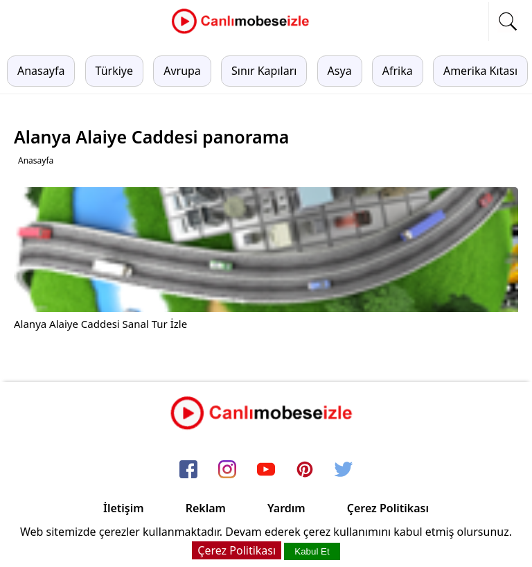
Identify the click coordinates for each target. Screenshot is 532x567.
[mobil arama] (507, 21)
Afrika (397, 70)
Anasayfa (40, 70)
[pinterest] (305, 470)
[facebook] (188, 470)
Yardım (286, 508)
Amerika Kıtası (480, 70)
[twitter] (344, 470)
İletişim (123, 508)
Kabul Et (311, 551)
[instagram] (227, 470)
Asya (340, 70)
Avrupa (182, 70)
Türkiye (114, 70)
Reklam (206, 508)
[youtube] (266, 470)
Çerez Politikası (388, 508)
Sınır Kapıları (263, 70)
